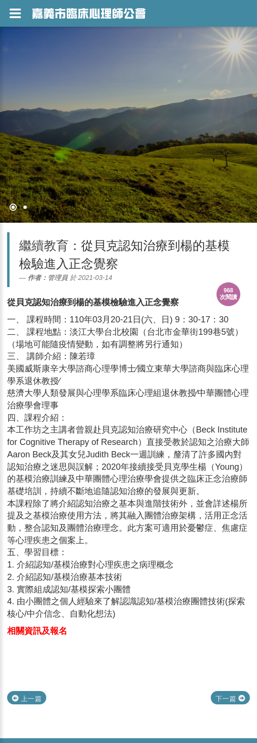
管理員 (58, 277)
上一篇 (26, 698)
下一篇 (230, 698)
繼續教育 (44, 245)
